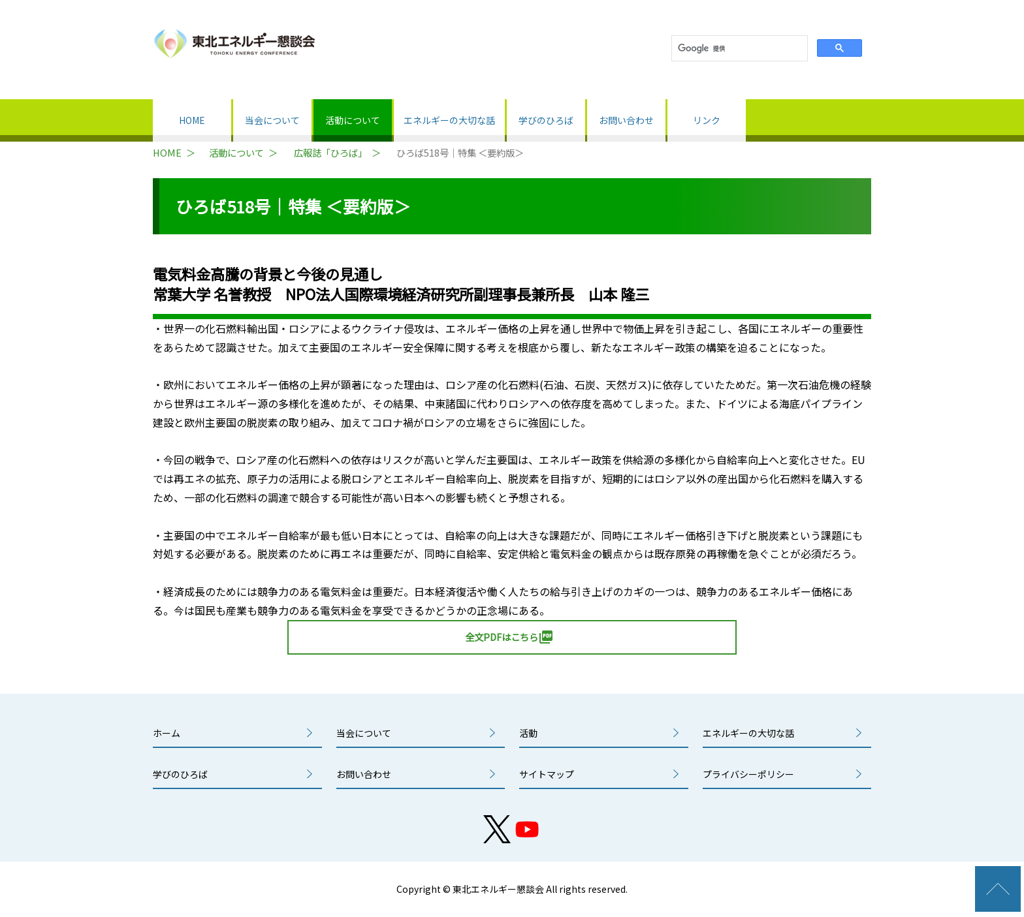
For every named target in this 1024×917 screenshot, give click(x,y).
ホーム (166, 732)
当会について (272, 120)
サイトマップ (546, 774)
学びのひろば (546, 120)
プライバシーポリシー (748, 774)
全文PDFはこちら (509, 637)
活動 (528, 732)
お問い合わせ (626, 120)
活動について (352, 120)
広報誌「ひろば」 (330, 152)
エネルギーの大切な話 (449, 120)
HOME (192, 120)
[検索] (738, 48)
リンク (706, 120)
